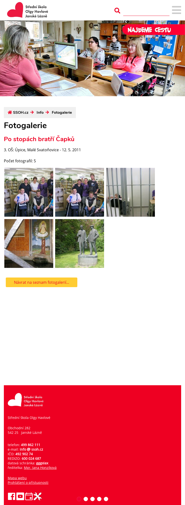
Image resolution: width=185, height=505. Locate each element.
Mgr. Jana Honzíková (40, 467)
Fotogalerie (62, 112)
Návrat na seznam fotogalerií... (41, 282)
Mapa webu (17, 478)
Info (40, 112)
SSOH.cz (20, 112)
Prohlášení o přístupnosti (28, 482)
